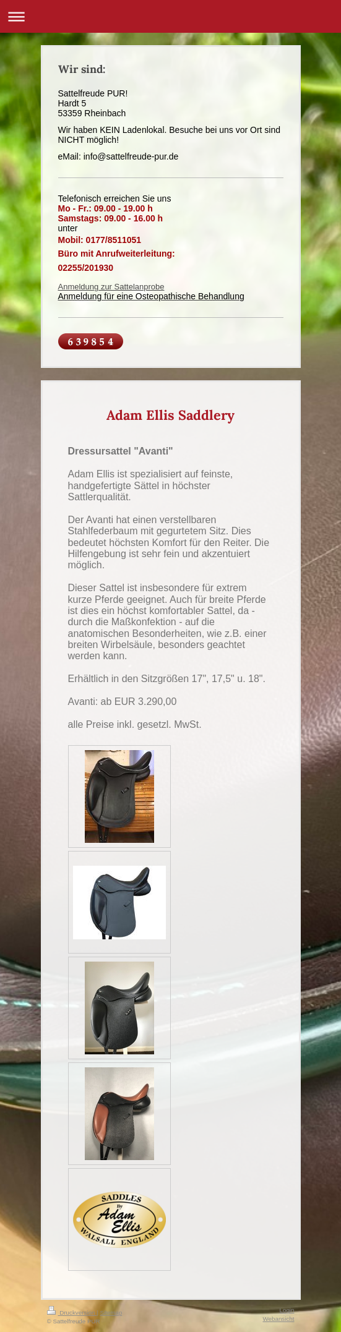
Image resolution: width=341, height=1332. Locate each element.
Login (287, 1310)
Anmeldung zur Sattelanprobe (111, 286)
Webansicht (278, 1318)
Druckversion (72, 1312)
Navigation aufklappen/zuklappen (170, 16)
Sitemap (111, 1312)
